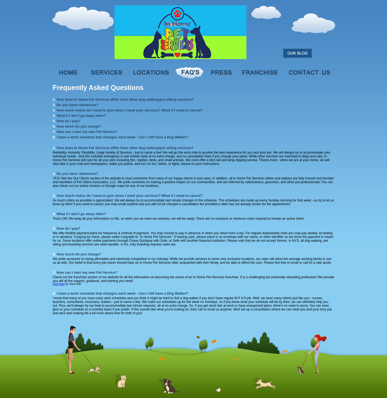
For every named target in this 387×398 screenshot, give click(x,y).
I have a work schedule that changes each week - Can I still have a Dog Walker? (122, 137)
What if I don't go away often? (81, 116)
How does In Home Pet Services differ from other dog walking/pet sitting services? (125, 99)
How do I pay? (68, 121)
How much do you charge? (78, 126)
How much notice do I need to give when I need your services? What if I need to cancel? (129, 110)
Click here (58, 284)
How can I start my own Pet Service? (86, 132)
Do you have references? (77, 105)
